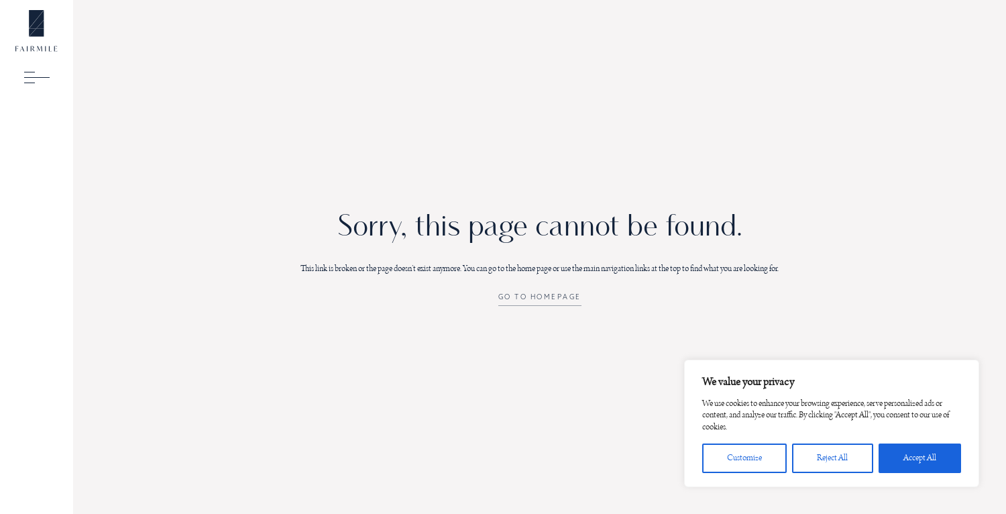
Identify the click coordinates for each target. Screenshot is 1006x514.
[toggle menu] (37, 77)
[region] (831, 424)
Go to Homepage (539, 297)
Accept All (919, 458)
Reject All (832, 458)
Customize (744, 458)
